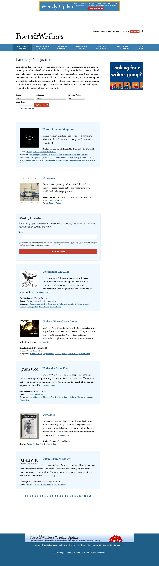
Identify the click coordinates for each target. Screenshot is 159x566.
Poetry (29, 151)
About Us (97, 545)
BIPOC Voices (56, 154)
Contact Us (107, 545)
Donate (96, 32)
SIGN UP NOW (58, 251)
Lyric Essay (72, 397)
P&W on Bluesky (137, 37)
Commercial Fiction (71, 154)
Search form (142, 31)
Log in (124, 32)
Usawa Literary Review (56, 458)
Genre (18, 95)
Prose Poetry (51, 160)
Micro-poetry (32, 306)
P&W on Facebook (134, 37)
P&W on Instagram (141, 37)
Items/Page (20, 101)
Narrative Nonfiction (86, 397)
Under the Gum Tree (55, 368)
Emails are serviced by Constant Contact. (37, 245)
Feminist (56, 157)
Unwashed (49, 414)
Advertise (63, 545)
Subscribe (134, 32)
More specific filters (28, 108)
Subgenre (40, 95)
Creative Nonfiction (48, 151)
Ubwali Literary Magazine (58, 129)
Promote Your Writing (42, 47)
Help (90, 545)
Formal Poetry (73, 157)
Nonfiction (24, 400)
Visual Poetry (55, 306)
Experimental (46, 157)
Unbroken (49, 178)
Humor (83, 157)
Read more (41, 292)
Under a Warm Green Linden (60, 321)
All (90, 496)
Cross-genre (35, 157)
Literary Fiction (32, 160)
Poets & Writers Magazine (124, 47)
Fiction (36, 151)
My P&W (116, 32)
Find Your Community (62, 47)
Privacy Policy (119, 545)
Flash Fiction (46, 303)
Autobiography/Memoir (40, 154)
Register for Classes (81, 47)
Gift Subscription (50, 545)
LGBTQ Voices (75, 303)
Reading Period (74, 95)
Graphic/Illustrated (60, 303)
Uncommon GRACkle (56, 271)
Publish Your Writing (23, 47)
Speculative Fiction (77, 160)
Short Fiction (63, 160)
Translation (37, 350)
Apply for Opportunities (102, 47)
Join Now (141, 47)
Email (21, 232)
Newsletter (106, 32)
